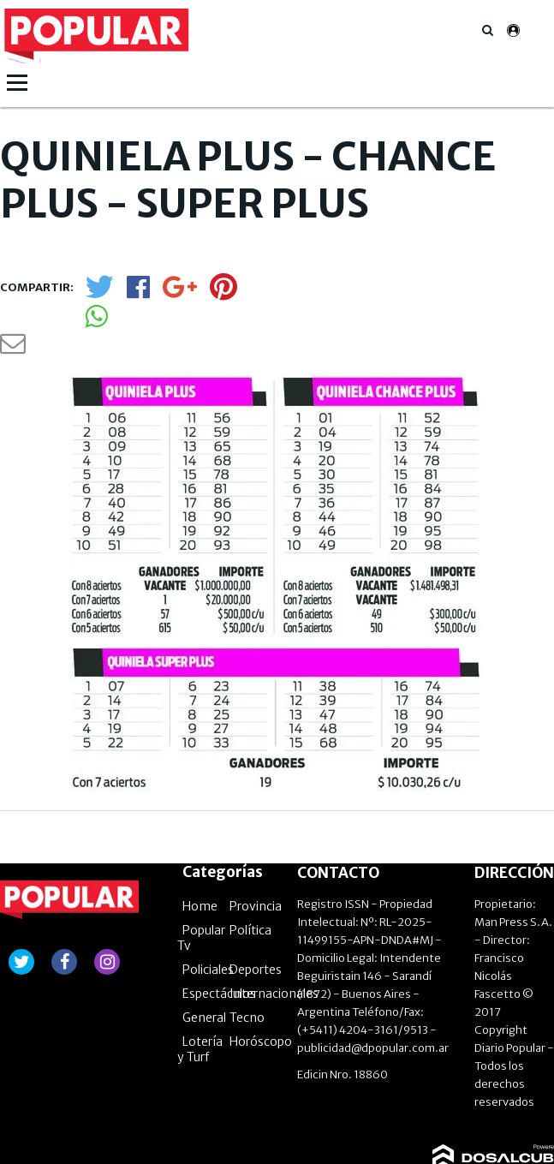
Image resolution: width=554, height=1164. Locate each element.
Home (199, 829)
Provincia (255, 829)
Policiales (208, 892)
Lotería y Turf (200, 972)
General (204, 940)
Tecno (247, 940)
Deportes (255, 892)
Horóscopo (260, 964)
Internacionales (274, 916)
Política (250, 853)
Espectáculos (219, 916)
